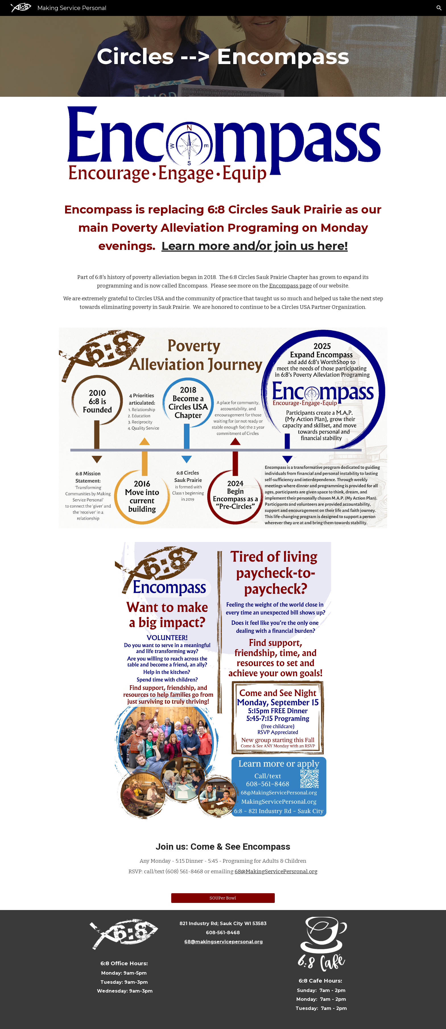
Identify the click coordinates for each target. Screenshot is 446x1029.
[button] (439, 8)
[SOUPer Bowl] (222, 898)
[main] (223, 56)
